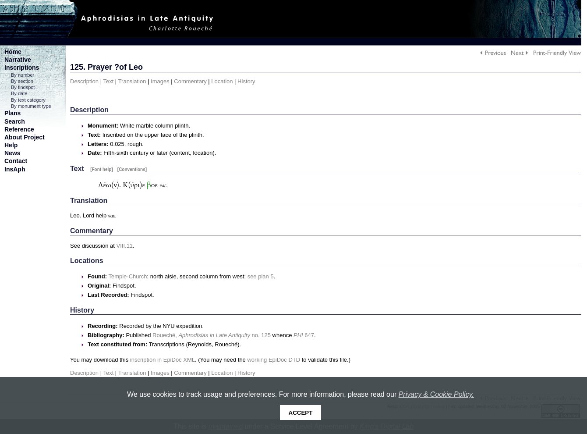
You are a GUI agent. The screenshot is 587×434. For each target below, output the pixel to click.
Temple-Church (127, 276)
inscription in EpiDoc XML (162, 359)
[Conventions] (132, 169)
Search (14, 121)
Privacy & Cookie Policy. (436, 394)
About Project (24, 137)
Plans (12, 113)
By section (22, 81)
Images (160, 81)
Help (11, 145)
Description (84, 81)
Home (12, 51)
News (12, 153)
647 (304, 335)
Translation (132, 81)
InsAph (14, 169)
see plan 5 (261, 276)
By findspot (23, 87)
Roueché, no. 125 (211, 335)
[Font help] (101, 169)
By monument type (31, 106)
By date (19, 93)
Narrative (17, 59)
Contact (15, 160)
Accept (301, 412)
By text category (28, 100)
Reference (19, 129)
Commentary (190, 81)
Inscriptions (21, 67)
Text (108, 81)
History (246, 81)
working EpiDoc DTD (273, 359)
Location (222, 81)
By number (22, 75)
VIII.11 (125, 245)
